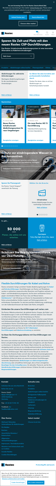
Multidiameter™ (7, 314)
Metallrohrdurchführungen (10, 384)
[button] (38, 33)
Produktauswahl (6, 112)
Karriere (4, 447)
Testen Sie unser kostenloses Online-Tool (6, 231)
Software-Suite (45, 366)
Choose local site (34, 439)
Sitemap (31, 424)
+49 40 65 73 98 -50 (12, 419)
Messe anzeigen (42, 257)
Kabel (51, 303)
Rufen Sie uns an (7, 405)
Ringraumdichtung (34, 427)
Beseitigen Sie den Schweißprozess (14, 381)
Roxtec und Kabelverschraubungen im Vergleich (37, 416)
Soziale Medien (6, 468)
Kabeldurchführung (35, 430)
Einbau (34, 112)
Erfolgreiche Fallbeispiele (37, 411)
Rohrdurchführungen (11, 306)
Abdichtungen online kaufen (38, 408)
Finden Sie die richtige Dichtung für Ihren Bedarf (42, 224)
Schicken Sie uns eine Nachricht (12, 402)
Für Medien (5, 444)
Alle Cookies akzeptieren (35, 482)
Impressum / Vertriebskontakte (12, 460)
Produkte (31, 405)
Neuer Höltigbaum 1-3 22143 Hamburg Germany (9, 413)
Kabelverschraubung (24, 347)
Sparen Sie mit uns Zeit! (6, 261)
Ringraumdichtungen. (9, 386)
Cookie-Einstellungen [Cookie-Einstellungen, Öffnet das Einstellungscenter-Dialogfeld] (18, 482)
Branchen (31, 402)
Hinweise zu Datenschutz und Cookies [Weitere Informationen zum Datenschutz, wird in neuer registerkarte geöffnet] (13, 479)
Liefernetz (31, 421)
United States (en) (36, 8)
